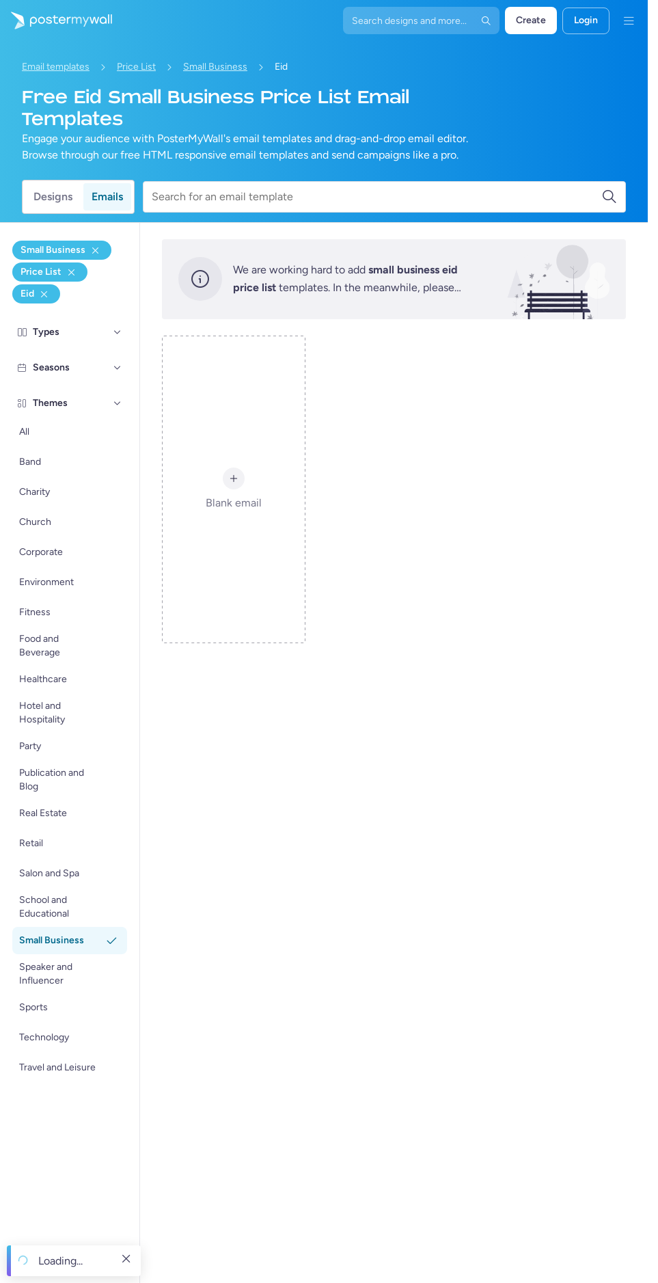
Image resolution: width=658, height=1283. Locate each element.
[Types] (117, 332)
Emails (107, 196)
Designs (52, 196)
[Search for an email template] (376, 197)
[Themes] (117, 403)
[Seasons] (117, 367)
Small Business (215, 66)
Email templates (56, 66)
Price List (136, 66)
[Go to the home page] (56, 20)
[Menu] (628, 20)
